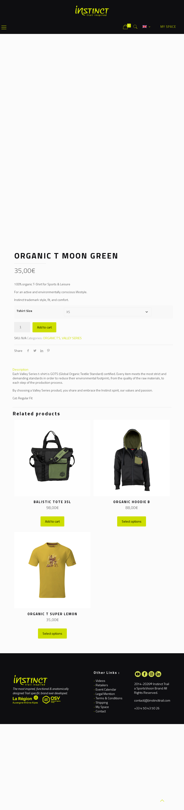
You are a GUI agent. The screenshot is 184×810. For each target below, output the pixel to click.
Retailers (102, 685)
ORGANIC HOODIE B (131, 501)
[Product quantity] (22, 327)
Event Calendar (106, 689)
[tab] (92, 369)
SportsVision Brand (149, 688)
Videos (100, 680)
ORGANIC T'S (51, 338)
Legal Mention (105, 693)
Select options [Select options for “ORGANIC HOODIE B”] (131, 521)
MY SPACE (168, 26)
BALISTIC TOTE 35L (52, 501)
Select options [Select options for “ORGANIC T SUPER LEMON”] (52, 633)
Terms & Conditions (109, 698)
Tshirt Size (24, 310)
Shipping (102, 702)
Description (20, 369)
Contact (101, 711)
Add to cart (44, 327)
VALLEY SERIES (72, 338)
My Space (102, 706)
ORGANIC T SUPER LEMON (52, 614)
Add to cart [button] (52, 521)
